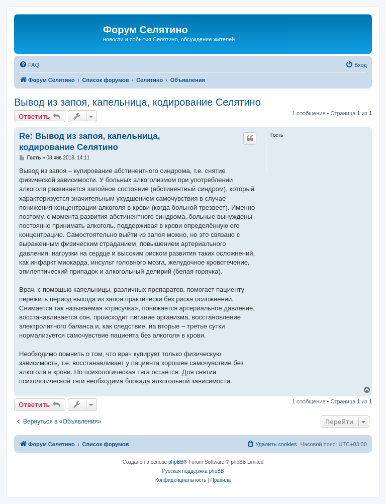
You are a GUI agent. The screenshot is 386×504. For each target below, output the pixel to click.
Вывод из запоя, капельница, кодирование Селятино (137, 102)
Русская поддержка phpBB (193, 471)
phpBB (175, 462)
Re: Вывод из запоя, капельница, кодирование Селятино (89, 141)
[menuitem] (29, 65)
